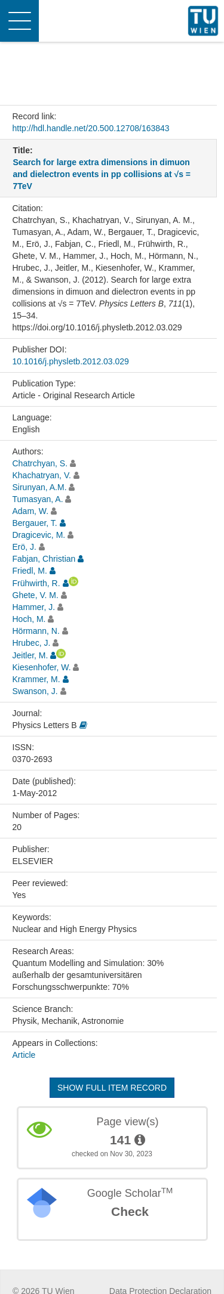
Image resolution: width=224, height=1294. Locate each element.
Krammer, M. (36, 679)
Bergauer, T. (35, 523)
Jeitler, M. (30, 655)
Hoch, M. (29, 619)
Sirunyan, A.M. (40, 487)
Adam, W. (31, 511)
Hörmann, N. (36, 631)
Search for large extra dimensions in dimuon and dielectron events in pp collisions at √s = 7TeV (102, 174)
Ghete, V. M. (36, 595)
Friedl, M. (30, 570)
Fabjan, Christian (44, 559)
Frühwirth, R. (36, 583)
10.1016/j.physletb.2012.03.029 (71, 361)
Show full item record (112, 1087)
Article (24, 1055)
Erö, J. (24, 547)
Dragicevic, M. (39, 535)
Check (130, 1211)
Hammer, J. (34, 607)
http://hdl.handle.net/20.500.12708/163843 (91, 128)
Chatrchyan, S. (40, 463)
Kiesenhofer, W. (42, 667)
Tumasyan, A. (38, 499)
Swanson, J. (35, 691)
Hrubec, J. (32, 643)
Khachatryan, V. (42, 475)
